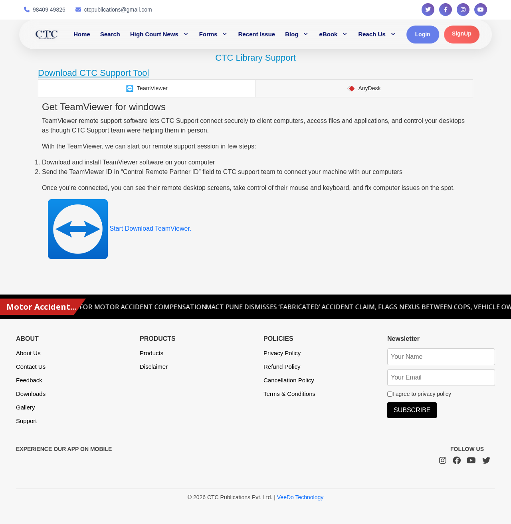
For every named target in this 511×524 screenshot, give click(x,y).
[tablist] (255, 88)
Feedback (29, 380)
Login (422, 34)
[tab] (147, 88)
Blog (291, 34)
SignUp (461, 33)
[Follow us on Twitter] (428, 9)
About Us (28, 353)
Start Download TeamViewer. (119, 228)
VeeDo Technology (300, 497)
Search (110, 34)
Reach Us (371, 34)
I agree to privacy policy (419, 394)
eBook (328, 34)
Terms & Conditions (289, 393)
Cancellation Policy (288, 380)
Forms (208, 34)
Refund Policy (282, 366)
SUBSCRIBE (412, 410)
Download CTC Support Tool (93, 73)
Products (151, 353)
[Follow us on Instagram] (463, 9)
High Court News (154, 34)
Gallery (25, 407)
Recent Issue (256, 34)
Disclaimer (154, 366)
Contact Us (31, 366)
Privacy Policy (282, 353)
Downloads (31, 393)
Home (81, 34)
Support (26, 420)
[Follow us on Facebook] (445, 9)
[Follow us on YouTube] (480, 9)
